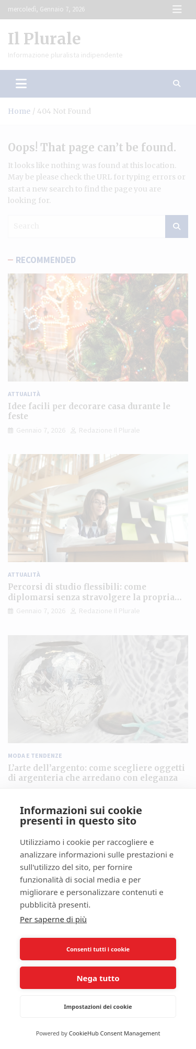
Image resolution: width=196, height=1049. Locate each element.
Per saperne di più (53, 919)
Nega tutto (97, 978)
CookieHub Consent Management (114, 1033)
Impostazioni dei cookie (98, 1006)
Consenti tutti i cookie (98, 949)
